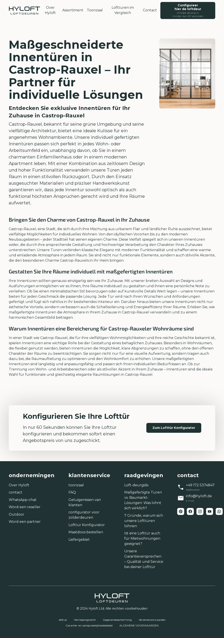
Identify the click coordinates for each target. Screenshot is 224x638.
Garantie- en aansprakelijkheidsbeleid (89, 625)
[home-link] (24, 10)
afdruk (63, 619)
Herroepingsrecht (85, 619)
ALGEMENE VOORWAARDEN (139, 625)
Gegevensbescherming (117, 619)
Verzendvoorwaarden (152, 619)
